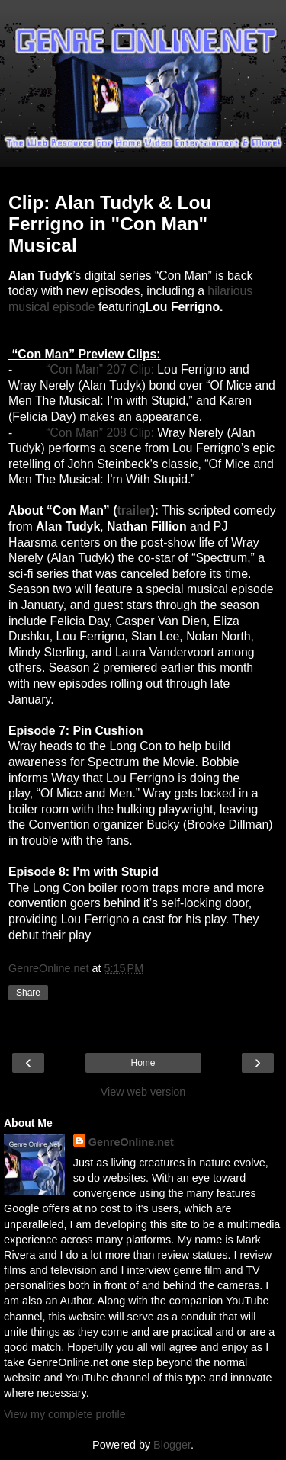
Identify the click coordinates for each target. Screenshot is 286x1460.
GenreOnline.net (131, 1142)
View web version (143, 1092)
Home (142, 1062)
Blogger (172, 1445)
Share (28, 992)
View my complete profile (65, 1414)
